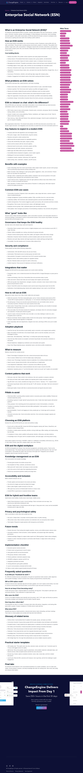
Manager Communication (65, 92)
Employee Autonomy (64, 106)
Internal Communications (65, 104)
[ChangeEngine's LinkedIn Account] (12, 765)
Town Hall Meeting (64, 94)
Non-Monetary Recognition (66, 31)
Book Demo (72, 2)
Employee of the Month (65, 40)
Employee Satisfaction (65, 131)
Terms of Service (9, 771)
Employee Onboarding (65, 67)
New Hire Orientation (64, 60)
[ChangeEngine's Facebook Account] (6, 766)
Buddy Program (63, 53)
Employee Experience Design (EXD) (67, 150)
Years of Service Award (65, 38)
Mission (34, 2)
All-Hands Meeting (64, 97)
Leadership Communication (66, 89)
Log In (67, 2)
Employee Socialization (65, 55)
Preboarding (63, 62)
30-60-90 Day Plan (64, 57)
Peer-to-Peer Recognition (65, 43)
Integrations (40, 2)
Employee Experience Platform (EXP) (67, 145)
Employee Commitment (65, 121)
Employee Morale (64, 128)
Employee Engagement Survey (66, 138)
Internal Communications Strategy (67, 101)
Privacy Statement (19, 771)
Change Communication (65, 84)
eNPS (62, 126)
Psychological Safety (64, 114)
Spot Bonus (63, 35)
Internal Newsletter (64, 99)
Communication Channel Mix (66, 82)
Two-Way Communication (65, 77)
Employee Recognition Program (66, 45)
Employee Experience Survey (66, 148)
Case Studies (46, 2)
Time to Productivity (64, 50)
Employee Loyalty (64, 111)
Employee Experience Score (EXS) (67, 143)
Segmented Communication (66, 70)
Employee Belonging (64, 116)
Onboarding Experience (65, 48)
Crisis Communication (65, 87)
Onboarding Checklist (65, 65)
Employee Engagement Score (66, 136)
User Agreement (28, 771)
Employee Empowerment (65, 109)
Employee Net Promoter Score (66, 133)
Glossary (7, 10)
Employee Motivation (64, 123)
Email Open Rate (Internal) (65, 79)
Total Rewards (63, 33)
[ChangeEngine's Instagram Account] (9, 765)
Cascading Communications (66, 75)
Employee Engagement (65, 140)
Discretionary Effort (64, 118)
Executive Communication (65, 72)
